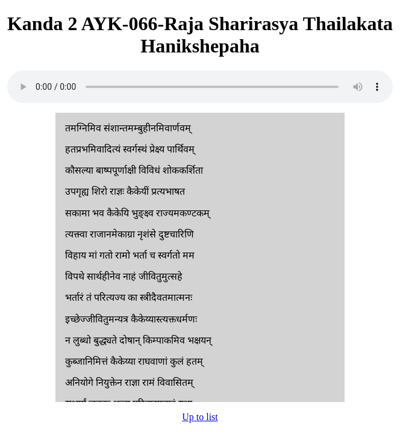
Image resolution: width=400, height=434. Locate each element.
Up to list (200, 417)
